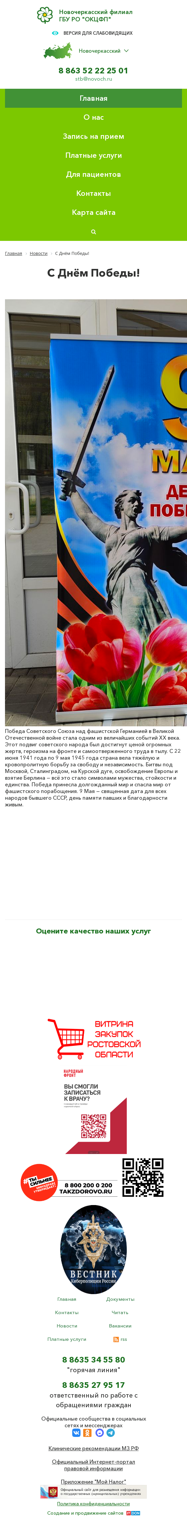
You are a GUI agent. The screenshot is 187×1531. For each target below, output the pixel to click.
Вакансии (120, 1325)
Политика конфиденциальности (93, 1504)
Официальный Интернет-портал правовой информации (93, 1465)
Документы (120, 1299)
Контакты (93, 193)
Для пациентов (93, 174)
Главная (93, 98)
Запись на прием (93, 136)
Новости (67, 1325)
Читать (120, 1312)
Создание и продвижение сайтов (85, 1513)
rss (120, 1339)
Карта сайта (93, 212)
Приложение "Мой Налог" (93, 1481)
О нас (94, 117)
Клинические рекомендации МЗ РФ (94, 1448)
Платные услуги (93, 155)
